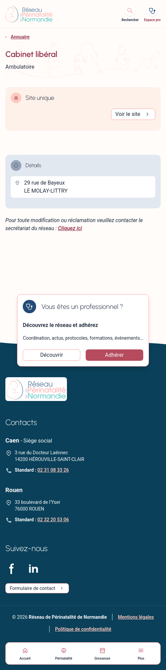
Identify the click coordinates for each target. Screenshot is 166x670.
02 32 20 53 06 (53, 519)
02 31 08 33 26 (53, 470)
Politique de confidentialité (83, 629)
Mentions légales (136, 617)
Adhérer (114, 355)
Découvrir (51, 355)
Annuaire (20, 37)
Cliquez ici (70, 228)
